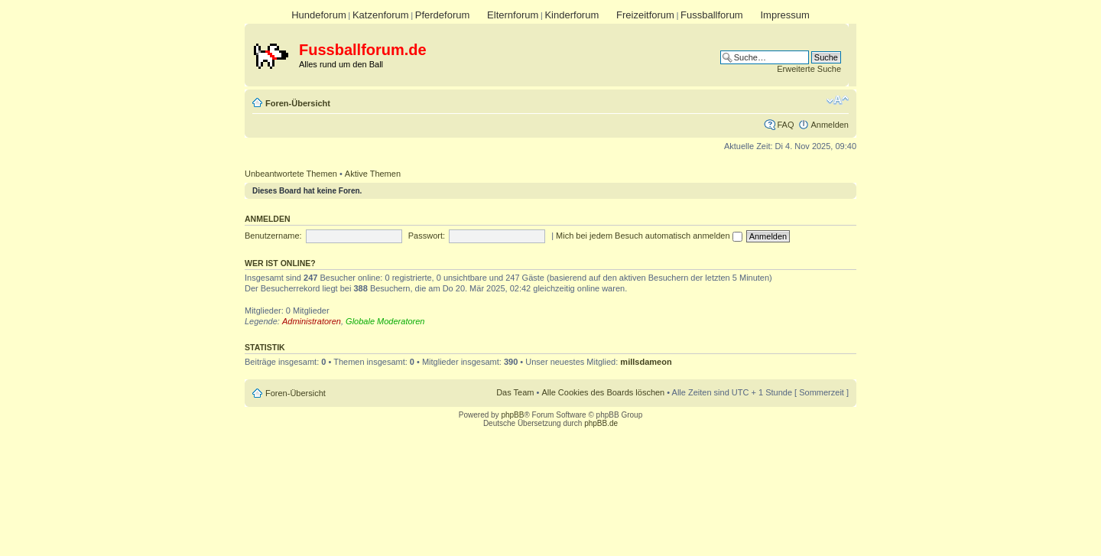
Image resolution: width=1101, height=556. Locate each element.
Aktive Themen (373, 173)
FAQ (785, 124)
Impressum (784, 15)
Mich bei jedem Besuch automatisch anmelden (649, 235)
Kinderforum (571, 15)
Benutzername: (273, 235)
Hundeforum (318, 15)
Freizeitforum (645, 15)
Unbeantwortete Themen (291, 173)
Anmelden (829, 124)
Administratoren (311, 321)
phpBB (512, 415)
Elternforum (512, 15)
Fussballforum (711, 15)
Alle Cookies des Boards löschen (602, 392)
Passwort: (426, 235)
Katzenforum (380, 15)
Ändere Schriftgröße (838, 100)
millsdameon (645, 361)
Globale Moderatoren (385, 321)
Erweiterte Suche (809, 68)
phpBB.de (601, 423)
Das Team (515, 392)
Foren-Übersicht (297, 103)
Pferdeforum (442, 15)
